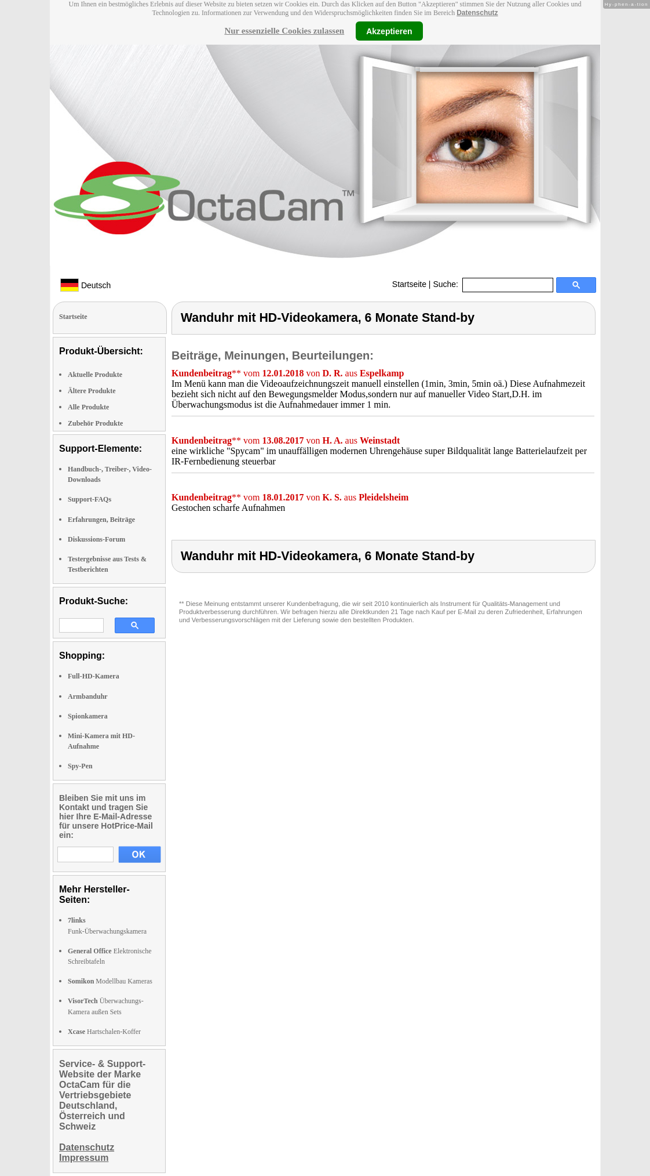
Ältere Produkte (92, 391)
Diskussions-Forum (96, 539)
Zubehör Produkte (95, 423)
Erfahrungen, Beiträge (101, 520)
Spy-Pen (80, 766)
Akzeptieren (389, 30)
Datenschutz (477, 13)
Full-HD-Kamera (93, 676)
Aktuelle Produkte (95, 375)
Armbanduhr (88, 696)
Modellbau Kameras (110, 981)
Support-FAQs (89, 499)
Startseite (409, 284)
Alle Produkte (88, 407)
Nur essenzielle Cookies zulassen (284, 30)
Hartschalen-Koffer (104, 1032)
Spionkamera (88, 716)
